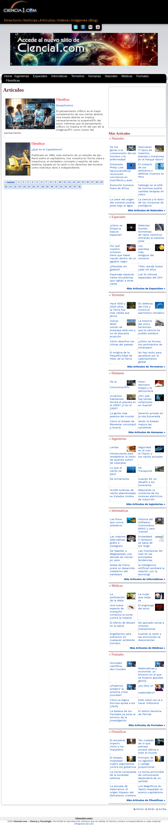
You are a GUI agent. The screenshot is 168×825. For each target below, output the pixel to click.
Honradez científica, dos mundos (118, 666)
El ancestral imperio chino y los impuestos (117, 745)
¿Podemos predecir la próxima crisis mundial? (119, 690)
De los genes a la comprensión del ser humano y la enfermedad (123, 153)
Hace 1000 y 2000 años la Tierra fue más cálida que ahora (119, 310)
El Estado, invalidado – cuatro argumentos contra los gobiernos (123, 762)
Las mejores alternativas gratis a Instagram (118, 541)
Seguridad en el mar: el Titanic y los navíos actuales (150, 452)
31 (56, 186)
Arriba (161, 809)
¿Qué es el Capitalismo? (47, 149)
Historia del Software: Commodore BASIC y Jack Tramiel (146, 525)
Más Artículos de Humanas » (146, 432)
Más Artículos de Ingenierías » (145, 504)
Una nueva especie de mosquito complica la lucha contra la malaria (121, 611)
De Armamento (119, 478)
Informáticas (59, 76)
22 (15, 186)
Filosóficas (13, 80)
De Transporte (145, 469)
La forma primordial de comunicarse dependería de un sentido (151, 776)
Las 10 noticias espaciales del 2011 (150, 276)
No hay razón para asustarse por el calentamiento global (149, 357)
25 (29, 186)
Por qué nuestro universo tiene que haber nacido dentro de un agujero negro (123, 253)
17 (92, 182)
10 (60, 182)
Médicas (126, 76)
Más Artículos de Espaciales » (146, 288)
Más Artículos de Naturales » (146, 210)
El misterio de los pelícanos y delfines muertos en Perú (151, 170)
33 (65, 186)
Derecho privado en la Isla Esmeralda (150, 415)
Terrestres (77, 76)
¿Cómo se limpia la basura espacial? (116, 230)
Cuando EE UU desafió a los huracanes (147, 482)
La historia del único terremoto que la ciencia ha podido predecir (149, 327)
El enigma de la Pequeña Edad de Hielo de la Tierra (121, 355)
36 (79, 186)
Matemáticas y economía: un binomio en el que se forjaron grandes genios (150, 674)
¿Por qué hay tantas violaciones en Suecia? (145, 400)
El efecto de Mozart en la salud (122, 624)
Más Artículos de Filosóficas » (145, 800)
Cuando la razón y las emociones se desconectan (149, 637)
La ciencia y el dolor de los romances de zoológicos (151, 202)
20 (6, 186)
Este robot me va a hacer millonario (150, 701)
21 (10, 186)
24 (24, 186)
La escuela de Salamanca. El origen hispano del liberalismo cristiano (123, 791)
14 (78, 182)
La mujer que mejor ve (144, 597)
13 (73, 182)
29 (47, 186)
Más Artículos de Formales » (147, 725)
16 (87, 182)
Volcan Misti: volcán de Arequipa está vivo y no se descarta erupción (123, 328)
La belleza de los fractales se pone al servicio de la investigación (122, 716)
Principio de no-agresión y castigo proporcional (146, 762)
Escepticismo (64, 105)
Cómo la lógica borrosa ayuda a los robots (122, 703)
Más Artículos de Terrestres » (146, 366)
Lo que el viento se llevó (116, 471)
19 (101, 182)
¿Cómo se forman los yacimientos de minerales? (150, 344)
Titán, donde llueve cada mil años (150, 268)
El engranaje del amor (146, 607)
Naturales (111, 76)
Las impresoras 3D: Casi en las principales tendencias (150, 555)
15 (83, 182)
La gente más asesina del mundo (122, 415)
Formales (142, 76)
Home (8, 76)
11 (64, 182)
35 (74, 186)
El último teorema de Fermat (149, 713)
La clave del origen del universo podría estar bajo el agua (122, 202)
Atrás (150, 809)
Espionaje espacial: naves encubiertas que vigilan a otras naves (122, 279)
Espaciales (40, 76)
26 (33, 186)
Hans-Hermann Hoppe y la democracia (145, 386)
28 (42, 186)
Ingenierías (21, 76)
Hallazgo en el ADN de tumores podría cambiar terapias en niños (151, 190)
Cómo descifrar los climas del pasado (122, 343)
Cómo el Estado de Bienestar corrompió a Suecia (123, 424)
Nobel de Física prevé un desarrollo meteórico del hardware (122, 569)
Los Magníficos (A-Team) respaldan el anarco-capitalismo (150, 789)
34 (70, 186)
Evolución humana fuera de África (121, 187)
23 (19, 186)
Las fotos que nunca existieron (116, 522)
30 (51, 186)
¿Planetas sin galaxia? (118, 268)
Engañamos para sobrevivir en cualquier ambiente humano (122, 638)
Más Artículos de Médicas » (147, 647)
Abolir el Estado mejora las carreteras (148, 424)
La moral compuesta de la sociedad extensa (123, 775)
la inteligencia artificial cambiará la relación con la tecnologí (151, 569)
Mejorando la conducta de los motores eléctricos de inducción (150, 494)
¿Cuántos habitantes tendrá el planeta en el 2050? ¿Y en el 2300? (123, 402)
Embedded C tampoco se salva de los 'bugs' (145, 541)
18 (96, 182)
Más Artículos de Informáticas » (144, 579)
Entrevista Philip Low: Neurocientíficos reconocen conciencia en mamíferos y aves (121, 172)
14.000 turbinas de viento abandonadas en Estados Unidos (123, 493)
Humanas (94, 76)
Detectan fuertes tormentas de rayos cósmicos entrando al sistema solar (151, 233)
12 (69, 182)
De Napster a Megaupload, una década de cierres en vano (121, 555)
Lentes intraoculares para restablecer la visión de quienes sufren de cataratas (123, 455)
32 (61, 186)
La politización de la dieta (117, 597)
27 (38, 186)
